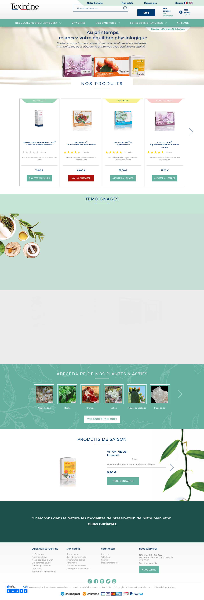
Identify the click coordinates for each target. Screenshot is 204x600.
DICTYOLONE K (123, 143)
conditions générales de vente (85, 587)
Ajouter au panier (39, 178)
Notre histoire (95, 3)
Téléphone (106, 557)
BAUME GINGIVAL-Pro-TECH (39, 143)
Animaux (183, 23)
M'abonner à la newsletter (44, 571)
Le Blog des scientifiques (78, 568)
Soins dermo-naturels (148, 23)
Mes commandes (109, 563)
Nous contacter (81, 178)
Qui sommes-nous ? (41, 563)
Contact (179, 3)
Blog (146, 12)
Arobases (171, 587)
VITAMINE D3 (117, 451)
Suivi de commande (76, 557)
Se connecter (73, 554)
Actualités (36, 568)
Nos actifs (127, 3)
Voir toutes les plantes (102, 419)
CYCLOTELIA (164, 144)
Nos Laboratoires (39, 557)
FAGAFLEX (81, 143)
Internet (105, 554)
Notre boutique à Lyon (42, 560)
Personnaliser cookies (76, 565)
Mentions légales (36, 587)
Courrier (104, 560)
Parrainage (72, 563)
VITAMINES (79, 23)
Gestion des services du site (57, 587)
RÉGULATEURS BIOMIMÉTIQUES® (38, 23)
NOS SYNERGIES (107, 23)
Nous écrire (149, 570)
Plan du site (107, 587)
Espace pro (150, 3)
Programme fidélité (76, 560)
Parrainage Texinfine (41, 565)
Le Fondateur (38, 554)
